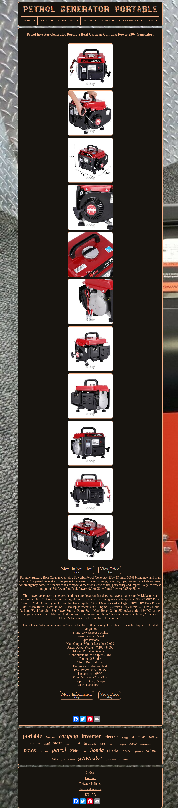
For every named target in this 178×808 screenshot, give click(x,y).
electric (112, 736)
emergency (145, 744)
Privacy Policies (90, 783)
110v (67, 744)
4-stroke (123, 759)
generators (111, 760)
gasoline (139, 751)
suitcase (138, 736)
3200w (44, 751)
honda (97, 750)
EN (87, 794)
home (125, 737)
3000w (133, 743)
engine (35, 743)
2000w (127, 751)
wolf (63, 760)
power (30, 750)
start (57, 742)
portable (32, 736)
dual (47, 743)
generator (90, 757)
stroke (113, 750)
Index (90, 772)
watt (112, 744)
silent (151, 750)
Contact (90, 778)
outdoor (71, 760)
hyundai (90, 743)
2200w (103, 744)
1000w (153, 737)
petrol (59, 749)
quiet (76, 743)
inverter (91, 736)
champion (122, 744)
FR (94, 794)
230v (74, 751)
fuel (84, 751)
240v (55, 759)
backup (50, 737)
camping (68, 736)
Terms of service (90, 789)
